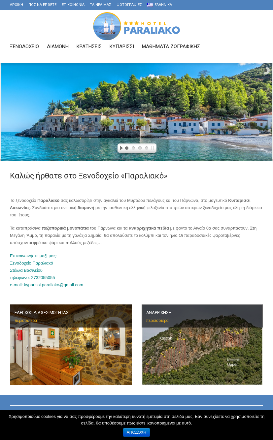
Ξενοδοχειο (24, 46)
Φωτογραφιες (129, 5)
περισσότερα (26, 320)
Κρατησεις (89, 46)
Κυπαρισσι (122, 46)
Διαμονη (58, 46)
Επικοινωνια (73, 5)
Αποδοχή (137, 432)
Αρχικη (16, 5)
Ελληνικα (159, 5)
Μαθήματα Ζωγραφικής (171, 46)
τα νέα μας (100, 5)
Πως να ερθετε (42, 5)
